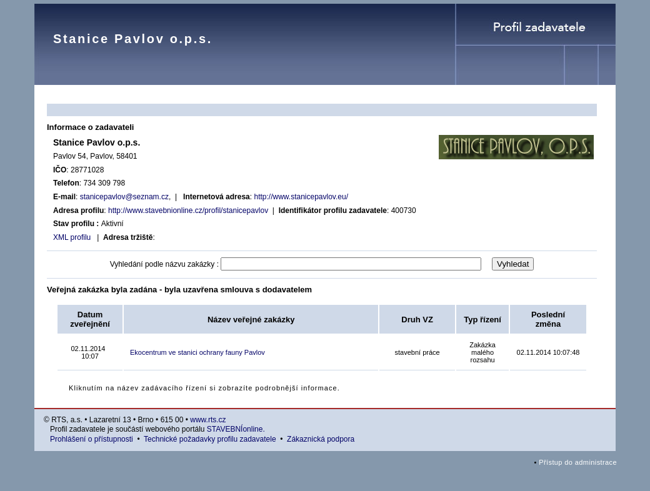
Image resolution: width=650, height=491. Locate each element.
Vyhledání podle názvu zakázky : (164, 264)
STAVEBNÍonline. (236, 429)
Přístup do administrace (578, 462)
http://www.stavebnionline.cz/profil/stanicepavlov (188, 210)
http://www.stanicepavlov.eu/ (301, 196)
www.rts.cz (208, 419)
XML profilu (72, 237)
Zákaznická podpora (320, 439)
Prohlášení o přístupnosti (91, 439)
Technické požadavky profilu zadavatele (210, 439)
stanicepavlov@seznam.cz (124, 196)
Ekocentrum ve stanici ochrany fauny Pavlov (197, 352)
